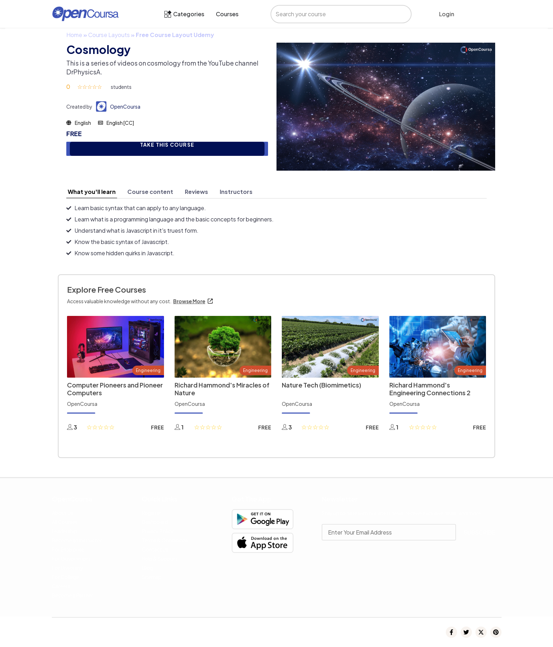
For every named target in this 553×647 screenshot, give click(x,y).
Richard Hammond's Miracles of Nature (222, 389)
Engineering (148, 370)
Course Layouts (109, 34)
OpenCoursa (125, 106)
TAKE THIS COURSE (167, 145)
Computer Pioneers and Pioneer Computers (115, 389)
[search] (335, 14)
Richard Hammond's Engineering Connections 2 (429, 389)
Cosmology (98, 49)
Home (74, 34)
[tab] (91, 191)
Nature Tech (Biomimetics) (321, 385)
